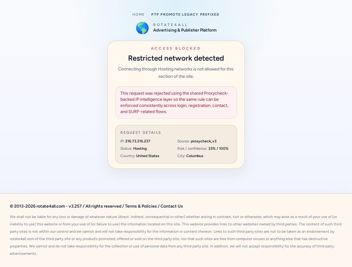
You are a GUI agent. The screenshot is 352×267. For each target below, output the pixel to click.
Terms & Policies (141, 206)
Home (138, 15)
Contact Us (172, 206)
